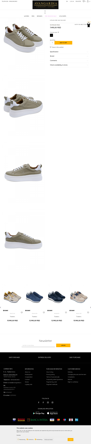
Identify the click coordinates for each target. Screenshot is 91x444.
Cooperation (28, 391)
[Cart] (88, 1)
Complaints (71, 391)
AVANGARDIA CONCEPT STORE (8, 15)
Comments (69, 74)
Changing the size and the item (77, 388)
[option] (12, 319)
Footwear (25, 15)
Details (19, 435)
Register (78, 1)
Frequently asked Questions (54, 393)
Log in (65, 359)
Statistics (31, 439)
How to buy (49, 386)
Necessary (22, 439)
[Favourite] (84, 1)
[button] (89, 12)
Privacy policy (50, 388)
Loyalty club (28, 398)
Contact (27, 393)
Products (19, 15)
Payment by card (51, 396)
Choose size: (54, 46)
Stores (27, 396)
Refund (70, 393)
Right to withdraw (73, 396)
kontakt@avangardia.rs (14, 396)
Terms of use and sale (52, 391)
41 (51, 48)
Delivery (70, 386)
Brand (69, 69)
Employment (28, 388)
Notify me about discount (82, 38)
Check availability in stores (69, 78)
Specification (69, 65)
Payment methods (51, 398)
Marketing (39, 439)
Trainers (31, 15)
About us (27, 386)
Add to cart (63, 56)
